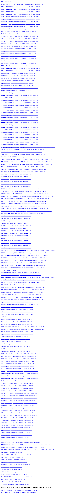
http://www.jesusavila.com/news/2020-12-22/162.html (34, 198)
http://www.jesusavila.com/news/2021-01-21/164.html (37, 196)
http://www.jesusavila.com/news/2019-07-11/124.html (29, 257)
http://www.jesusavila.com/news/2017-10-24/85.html (28, 326)
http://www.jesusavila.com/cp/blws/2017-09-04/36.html (17, 435)
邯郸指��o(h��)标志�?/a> (7, 6)
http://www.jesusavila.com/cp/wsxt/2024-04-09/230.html (20, 61)
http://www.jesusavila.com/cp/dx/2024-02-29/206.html (22, 120)
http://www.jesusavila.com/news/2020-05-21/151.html (31, 201)
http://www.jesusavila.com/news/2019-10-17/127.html (39, 250)
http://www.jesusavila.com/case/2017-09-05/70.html (15, 351)
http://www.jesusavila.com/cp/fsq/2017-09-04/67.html (20, 358)
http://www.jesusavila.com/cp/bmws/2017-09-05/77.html (17, 334)
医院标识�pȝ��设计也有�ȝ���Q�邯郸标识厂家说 (13, 252)
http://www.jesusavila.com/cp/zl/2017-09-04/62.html (22, 371)
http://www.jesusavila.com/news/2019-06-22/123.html (30, 260)
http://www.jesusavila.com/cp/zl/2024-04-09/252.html (24, 6)
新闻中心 (3, 457)
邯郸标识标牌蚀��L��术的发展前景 (9, 329)
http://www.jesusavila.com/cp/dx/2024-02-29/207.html (22, 117)
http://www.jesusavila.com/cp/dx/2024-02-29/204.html (22, 125)
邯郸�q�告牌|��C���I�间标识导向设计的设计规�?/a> (14, 449)
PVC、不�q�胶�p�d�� (7, 454)
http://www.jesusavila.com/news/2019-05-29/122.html (27, 262)
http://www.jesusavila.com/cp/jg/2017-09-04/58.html (18, 380)
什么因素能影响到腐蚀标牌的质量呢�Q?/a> (10, 191)
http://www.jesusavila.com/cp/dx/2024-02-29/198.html (22, 139)
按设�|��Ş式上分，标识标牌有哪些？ (9, 171)
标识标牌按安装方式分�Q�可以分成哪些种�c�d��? (13, 164)
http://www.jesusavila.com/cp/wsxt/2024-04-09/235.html (20, 48)
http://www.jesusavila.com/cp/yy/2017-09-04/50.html (22, 400)
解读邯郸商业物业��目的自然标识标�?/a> (10, 206)
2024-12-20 (40, 4)
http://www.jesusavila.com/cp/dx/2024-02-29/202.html (22, 129)
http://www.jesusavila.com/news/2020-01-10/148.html (32, 208)
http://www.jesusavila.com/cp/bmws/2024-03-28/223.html (19, 78)
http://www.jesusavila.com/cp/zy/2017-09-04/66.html (18, 361)
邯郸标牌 (3, 174)
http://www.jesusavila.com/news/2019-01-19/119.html (29, 267)
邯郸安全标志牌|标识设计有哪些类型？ (9, 326)
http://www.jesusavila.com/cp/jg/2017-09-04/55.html (18, 388)
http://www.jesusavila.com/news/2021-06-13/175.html (30, 169)
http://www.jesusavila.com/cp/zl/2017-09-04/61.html (22, 373)
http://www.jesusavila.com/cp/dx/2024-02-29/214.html (22, 100)
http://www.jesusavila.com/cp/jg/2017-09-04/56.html (18, 385)
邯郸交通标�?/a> (4, 43)
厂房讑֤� (3, 336)
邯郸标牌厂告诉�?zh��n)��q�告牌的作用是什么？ (13, 211)
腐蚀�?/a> (3, 319)
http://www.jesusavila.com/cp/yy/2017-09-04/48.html (22, 405)
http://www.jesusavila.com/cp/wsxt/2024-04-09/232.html (20, 56)
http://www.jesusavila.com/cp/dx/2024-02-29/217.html (22, 93)
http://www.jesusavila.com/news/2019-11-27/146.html (29, 213)
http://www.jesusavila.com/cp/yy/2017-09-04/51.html (22, 398)
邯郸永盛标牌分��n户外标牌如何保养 (9, 267)
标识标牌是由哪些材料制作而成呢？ (8, 4)
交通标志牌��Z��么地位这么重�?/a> (10, 213)
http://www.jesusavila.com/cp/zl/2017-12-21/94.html (22, 304)
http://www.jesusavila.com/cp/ (11, 467)
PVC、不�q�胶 (4, 361)
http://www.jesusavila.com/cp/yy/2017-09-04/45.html (22, 412)
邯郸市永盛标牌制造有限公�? (7, 1)
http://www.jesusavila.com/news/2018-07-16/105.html (29, 280)
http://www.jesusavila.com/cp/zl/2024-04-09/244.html (24, 26)
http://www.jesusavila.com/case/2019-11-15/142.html (15, 220)
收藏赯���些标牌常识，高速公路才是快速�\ (11, 208)
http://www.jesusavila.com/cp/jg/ (16, 474)
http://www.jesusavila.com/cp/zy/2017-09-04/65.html (18, 363)
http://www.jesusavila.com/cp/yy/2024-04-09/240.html (22, 36)
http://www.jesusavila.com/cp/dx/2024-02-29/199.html (22, 137)
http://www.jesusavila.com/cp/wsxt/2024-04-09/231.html (20, 58)
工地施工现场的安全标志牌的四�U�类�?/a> (11, 154)
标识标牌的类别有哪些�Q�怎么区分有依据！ (11, 193)
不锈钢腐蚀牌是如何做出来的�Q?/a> (9, 188)
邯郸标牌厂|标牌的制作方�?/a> (7, 275)
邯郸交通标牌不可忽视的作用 (7, 282)
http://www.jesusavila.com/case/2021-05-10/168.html (15, 186)
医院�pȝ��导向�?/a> (6, 36)
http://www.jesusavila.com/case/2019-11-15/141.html (15, 223)
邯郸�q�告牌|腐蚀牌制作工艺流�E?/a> (9, 289)
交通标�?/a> (3, 80)
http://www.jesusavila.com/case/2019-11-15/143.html (15, 218)
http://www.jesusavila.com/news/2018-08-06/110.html (23, 272)
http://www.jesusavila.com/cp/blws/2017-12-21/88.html (17, 319)
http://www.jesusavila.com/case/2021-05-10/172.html (15, 176)
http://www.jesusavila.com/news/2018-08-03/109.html (25, 275)
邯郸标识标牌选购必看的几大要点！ (8, 262)
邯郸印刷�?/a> (4, 78)
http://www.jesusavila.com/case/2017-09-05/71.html (15, 348)
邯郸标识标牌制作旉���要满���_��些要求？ (12, 444)
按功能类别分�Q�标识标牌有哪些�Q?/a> (10, 169)
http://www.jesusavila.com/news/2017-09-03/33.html (26, 442)
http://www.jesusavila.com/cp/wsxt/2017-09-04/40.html (17, 425)
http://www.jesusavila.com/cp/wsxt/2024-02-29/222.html (18, 80)
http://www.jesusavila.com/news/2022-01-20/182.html (29, 157)
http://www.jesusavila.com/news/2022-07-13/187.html (31, 154)
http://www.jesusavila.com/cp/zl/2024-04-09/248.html (24, 16)
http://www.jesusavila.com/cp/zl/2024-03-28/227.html (24, 68)
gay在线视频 (32, 492)
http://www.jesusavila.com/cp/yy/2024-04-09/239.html (22, 38)
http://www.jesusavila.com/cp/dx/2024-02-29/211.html (22, 107)
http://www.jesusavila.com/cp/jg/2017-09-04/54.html (18, 390)
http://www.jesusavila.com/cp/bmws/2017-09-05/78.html (17, 331)
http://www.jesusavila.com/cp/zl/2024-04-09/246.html (24, 21)
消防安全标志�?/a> (5, 31)
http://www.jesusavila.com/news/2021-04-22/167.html (28, 188)
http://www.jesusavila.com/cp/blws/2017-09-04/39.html (17, 427)
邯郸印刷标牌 (4, 73)
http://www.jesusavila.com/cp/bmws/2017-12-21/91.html (17, 312)
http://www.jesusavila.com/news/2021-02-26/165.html (32, 193)
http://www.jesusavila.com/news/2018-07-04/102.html (28, 287)
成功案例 (3, 216)
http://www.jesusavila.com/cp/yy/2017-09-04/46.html (22, 410)
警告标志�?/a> (4, 380)
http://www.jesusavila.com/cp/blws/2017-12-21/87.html (17, 321)
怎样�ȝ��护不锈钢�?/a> (7, 272)
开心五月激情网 (5, 492)
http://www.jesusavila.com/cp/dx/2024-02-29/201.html (22, 132)
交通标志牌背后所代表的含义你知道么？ (9, 257)
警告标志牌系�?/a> (5, 474)
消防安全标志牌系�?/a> (6, 479)
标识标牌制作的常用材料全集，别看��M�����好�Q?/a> (15, 250)
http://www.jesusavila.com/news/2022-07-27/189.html (26, 152)
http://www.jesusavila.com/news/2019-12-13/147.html (36, 211)
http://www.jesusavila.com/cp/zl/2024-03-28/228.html (24, 65)
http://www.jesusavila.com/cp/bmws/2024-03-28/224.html (18, 75)
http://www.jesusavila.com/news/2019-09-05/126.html (36, 252)
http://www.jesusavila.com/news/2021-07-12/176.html (28, 166)
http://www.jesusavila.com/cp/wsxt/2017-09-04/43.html (17, 417)
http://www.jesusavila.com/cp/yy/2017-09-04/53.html (22, 393)
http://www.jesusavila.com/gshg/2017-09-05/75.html (15, 339)
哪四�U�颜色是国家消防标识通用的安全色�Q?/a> (12, 198)
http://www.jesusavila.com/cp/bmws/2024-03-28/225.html (18, 73)
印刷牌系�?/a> (4, 462)
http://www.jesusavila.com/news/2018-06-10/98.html (26, 297)
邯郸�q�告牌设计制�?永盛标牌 (8, 284)
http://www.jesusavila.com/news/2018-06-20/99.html (25, 294)
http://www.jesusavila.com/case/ (11, 452)
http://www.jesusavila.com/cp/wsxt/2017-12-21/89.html (17, 316)
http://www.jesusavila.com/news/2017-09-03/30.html (38, 449)
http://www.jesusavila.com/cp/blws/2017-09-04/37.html (17, 432)
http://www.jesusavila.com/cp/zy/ (19, 454)
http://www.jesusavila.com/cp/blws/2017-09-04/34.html (17, 440)
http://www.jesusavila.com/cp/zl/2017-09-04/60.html (22, 376)
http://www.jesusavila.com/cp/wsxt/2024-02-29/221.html (17, 83)
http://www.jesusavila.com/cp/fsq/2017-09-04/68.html (20, 356)
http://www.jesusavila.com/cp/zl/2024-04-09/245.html (24, 24)
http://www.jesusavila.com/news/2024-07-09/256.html (27, 4)
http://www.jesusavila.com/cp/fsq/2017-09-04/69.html (20, 353)
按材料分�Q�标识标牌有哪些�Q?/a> (9, 166)
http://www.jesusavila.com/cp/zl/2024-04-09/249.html (24, 14)
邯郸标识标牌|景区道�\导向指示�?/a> (9, 270)
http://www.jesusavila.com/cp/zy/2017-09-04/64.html (18, 366)
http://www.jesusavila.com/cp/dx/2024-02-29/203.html (22, 127)
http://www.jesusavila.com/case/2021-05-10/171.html (15, 179)
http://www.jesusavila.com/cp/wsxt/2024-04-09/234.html (20, 51)
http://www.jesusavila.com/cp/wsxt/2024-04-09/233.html (20, 53)
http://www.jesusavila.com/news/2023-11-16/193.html (40, 147)
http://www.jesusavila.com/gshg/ (11, 481)
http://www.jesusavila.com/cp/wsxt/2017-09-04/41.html (17, 422)
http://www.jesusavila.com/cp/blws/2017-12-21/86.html (17, 324)
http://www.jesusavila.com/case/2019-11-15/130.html (15, 243)
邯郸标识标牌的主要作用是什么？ (8, 442)
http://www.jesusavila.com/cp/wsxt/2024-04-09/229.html (20, 63)
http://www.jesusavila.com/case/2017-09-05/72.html (15, 346)
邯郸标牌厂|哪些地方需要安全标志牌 (9, 292)
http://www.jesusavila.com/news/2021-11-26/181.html (37, 159)
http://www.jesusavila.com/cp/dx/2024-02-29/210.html (22, 110)
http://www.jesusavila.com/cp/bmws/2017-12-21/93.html (17, 307)
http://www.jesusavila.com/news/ (11, 457)
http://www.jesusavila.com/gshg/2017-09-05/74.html (15, 341)
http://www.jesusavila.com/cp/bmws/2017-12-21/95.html (17, 302)
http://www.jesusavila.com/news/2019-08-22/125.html (35, 255)
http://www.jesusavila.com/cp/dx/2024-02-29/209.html (22, 112)
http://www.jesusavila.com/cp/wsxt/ (18, 472)
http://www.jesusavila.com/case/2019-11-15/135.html (15, 230)
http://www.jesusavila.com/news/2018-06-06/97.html (30, 299)
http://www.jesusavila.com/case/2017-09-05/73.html (15, 344)
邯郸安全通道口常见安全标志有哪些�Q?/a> (10, 201)
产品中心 (3, 467)
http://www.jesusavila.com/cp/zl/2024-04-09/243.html (24, 29)
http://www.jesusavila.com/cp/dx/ (18, 484)
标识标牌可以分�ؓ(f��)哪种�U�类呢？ (10, 203)
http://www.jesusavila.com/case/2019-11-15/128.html (15, 248)
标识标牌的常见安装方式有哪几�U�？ (9, 265)
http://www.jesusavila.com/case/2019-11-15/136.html (15, 228)
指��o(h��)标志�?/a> (6, 304)
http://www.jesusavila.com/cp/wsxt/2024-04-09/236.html (20, 46)
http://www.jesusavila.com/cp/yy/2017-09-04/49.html (22, 403)
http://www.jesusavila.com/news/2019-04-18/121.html (29, 265)
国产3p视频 (13, 492)
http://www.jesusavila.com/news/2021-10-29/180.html (36, 161)
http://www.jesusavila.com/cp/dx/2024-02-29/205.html (22, 122)
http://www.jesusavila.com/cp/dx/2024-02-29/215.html (22, 97)
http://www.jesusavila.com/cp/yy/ (18, 464)
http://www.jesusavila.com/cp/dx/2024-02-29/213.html (22, 102)
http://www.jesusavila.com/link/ (11, 469)
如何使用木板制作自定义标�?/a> (8, 152)
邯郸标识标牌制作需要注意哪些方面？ (9, 287)
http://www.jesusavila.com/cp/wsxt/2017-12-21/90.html (17, 314)
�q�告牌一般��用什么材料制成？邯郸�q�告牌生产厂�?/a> (15, 147)
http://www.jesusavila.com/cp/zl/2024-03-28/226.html (24, 70)
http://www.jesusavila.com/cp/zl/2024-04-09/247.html (24, 19)
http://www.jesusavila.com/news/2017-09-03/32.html (34, 444)
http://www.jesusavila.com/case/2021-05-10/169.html (15, 184)
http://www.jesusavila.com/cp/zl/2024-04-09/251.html (24, 9)
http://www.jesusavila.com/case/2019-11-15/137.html (15, 225)
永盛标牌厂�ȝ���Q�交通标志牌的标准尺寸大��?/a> (13, 159)
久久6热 (26, 492)
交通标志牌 (3, 83)
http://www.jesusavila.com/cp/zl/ (20, 476)
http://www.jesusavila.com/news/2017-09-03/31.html (29, 447)
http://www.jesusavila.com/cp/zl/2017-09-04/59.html (22, 378)
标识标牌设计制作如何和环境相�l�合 (9, 149)
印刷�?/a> (3, 90)
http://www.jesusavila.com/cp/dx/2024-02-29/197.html (22, 142)
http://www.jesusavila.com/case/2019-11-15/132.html (15, 238)
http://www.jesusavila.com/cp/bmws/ (15, 462)
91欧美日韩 (20, 492)
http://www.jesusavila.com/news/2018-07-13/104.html (24, 282)
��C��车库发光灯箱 (6, 88)
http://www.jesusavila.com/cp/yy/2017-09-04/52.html (22, 395)
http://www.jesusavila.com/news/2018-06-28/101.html (29, 289)
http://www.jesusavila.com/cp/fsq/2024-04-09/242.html (20, 31)
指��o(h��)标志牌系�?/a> (7, 476)
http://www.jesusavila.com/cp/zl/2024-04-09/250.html (24, 11)
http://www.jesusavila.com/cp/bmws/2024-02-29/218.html (17, 90)
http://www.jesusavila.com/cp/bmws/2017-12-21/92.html (17, 309)
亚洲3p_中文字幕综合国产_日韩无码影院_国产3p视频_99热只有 (19, 490)
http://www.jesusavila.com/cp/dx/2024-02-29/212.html (22, 105)
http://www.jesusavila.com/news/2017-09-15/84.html (28, 329)
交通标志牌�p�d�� (5, 472)
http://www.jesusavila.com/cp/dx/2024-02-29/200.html (22, 134)
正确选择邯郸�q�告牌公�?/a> (8, 294)
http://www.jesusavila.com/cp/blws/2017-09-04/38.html (17, 430)
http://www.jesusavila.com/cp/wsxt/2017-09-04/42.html (17, 420)
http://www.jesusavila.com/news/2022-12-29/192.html (28, 149)
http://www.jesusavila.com (19, 1)
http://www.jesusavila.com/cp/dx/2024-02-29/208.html (22, 115)
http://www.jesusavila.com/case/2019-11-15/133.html (15, 235)
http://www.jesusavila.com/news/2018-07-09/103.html (26, 284)
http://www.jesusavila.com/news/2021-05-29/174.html (29, 171)
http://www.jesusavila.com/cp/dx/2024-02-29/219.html (22, 88)
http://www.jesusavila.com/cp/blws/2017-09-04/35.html (17, 437)
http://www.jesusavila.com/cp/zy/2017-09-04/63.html (18, 368)
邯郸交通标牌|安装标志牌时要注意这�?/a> (10, 299)
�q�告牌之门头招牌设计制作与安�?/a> (10, 280)
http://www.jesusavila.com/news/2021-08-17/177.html (36, 164)
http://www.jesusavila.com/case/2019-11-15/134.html (15, 233)
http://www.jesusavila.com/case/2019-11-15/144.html (15, 216)
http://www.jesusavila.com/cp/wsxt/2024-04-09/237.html (20, 43)
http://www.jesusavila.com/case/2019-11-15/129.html (15, 245)
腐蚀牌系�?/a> (4, 459)
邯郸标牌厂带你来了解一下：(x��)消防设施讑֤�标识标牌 (13, 196)
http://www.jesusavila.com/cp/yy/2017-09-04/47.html (22, 408)
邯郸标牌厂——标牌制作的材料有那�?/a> (10, 447)
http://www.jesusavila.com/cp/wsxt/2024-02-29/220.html (17, 85)
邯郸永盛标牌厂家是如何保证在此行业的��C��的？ (13, 161)
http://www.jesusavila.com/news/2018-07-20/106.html (38, 277)
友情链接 (3, 469)
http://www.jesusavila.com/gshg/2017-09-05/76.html (15, 336)
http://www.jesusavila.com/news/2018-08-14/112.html (28, 270)
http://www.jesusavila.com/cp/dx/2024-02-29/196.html (22, 144)
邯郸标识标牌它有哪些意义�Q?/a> (8, 297)
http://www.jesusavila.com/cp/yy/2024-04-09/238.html (22, 41)
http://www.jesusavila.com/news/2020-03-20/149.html (31, 206)
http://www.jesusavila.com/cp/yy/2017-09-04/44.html (22, 415)
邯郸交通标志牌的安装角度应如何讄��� (10, 260)
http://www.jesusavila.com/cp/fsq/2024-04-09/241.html (20, 33)
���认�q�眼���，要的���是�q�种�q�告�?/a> (14, 277)
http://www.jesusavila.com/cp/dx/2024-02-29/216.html (22, 95)
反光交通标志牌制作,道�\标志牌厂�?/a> (10, 157)
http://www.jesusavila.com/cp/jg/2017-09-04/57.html (18, 383)
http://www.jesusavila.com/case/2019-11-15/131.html (15, 240)
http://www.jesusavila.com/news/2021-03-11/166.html (30, 191)
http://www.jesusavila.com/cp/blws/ (15, 459)
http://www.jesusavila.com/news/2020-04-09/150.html (30, 203)
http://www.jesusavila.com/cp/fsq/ (18, 479)
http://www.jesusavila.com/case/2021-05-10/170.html (15, 181)
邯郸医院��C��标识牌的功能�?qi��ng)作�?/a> (12, 255)
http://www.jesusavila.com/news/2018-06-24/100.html (27, 292)
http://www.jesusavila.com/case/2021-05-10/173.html (15, 174)
